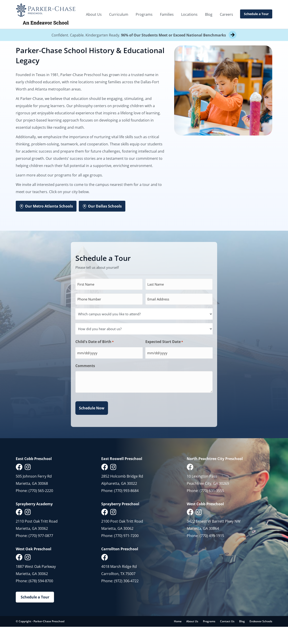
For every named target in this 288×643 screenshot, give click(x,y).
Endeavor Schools (261, 637)
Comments (85, 381)
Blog (208, 14)
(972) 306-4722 (126, 597)
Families (167, 14)
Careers (226, 14)
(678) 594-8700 (41, 597)
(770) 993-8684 (126, 506)
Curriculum (118, 14)
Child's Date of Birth (94, 358)
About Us (94, 14)
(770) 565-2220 (41, 506)
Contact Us (227, 637)
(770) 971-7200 (126, 551)
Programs (144, 14)
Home (178, 637)
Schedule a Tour (256, 14)
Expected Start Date (164, 358)
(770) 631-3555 (212, 506)
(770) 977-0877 (41, 551)
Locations (189, 14)
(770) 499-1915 (212, 551)
